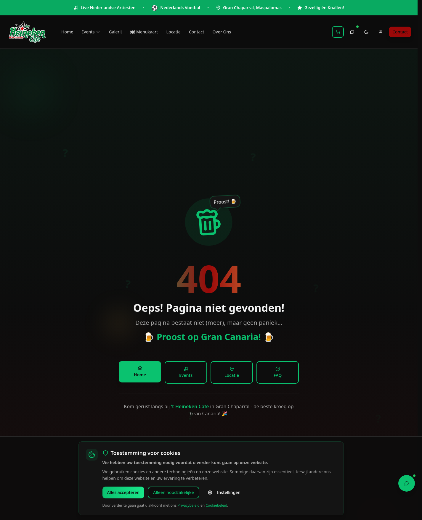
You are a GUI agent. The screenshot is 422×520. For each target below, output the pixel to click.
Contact (196, 32)
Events (90, 32)
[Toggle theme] (366, 32)
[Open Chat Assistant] (406, 482)
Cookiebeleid (216, 505)
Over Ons (222, 32)
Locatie (173, 32)
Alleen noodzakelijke (173, 492)
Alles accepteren (123, 492)
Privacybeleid (188, 505)
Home (67, 32)
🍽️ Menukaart (144, 32)
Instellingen (224, 492)
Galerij (115, 32)
